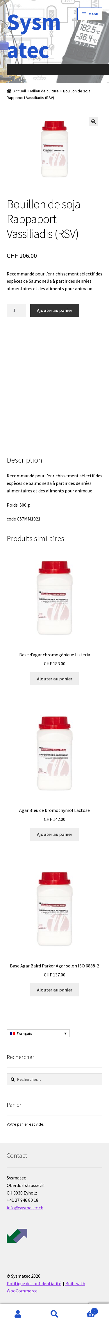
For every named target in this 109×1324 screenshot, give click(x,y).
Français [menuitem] (24, 1033)
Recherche (54, 1314)
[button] (93, 121)
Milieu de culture (44, 91)
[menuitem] (38, 1033)
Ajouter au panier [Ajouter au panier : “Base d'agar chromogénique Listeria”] (54, 679)
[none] (38, 1033)
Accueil (19, 91)
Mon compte (18, 1314)
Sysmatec (34, 35)
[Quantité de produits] (16, 310)
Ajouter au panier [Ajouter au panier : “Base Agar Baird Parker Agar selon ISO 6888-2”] (54, 990)
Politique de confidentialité (34, 1283)
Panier (85, 1310)
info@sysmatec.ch (25, 1207)
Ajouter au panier (54, 310)
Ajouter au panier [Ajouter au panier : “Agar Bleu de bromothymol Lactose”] (54, 834)
